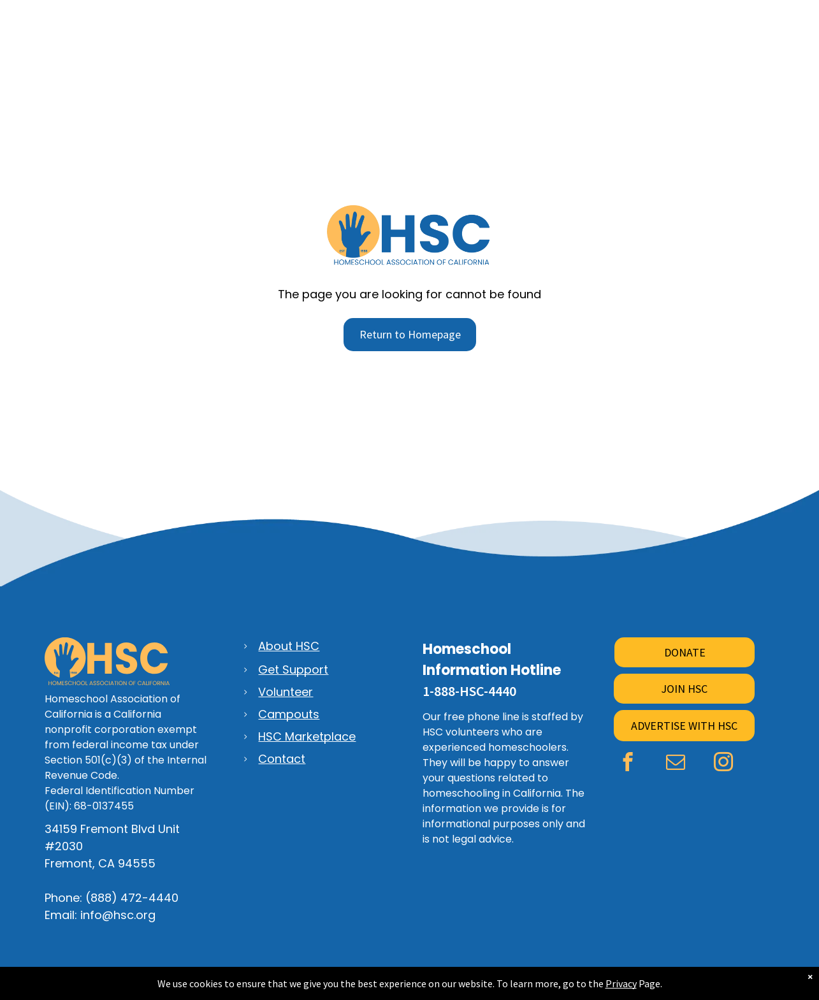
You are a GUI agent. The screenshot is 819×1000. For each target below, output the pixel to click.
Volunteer (285, 692)
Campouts (288, 714)
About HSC (288, 646)
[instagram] (723, 763)
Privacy (621, 983)
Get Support (293, 670)
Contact (281, 759)
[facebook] (628, 763)
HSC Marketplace (307, 736)
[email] (676, 763)
